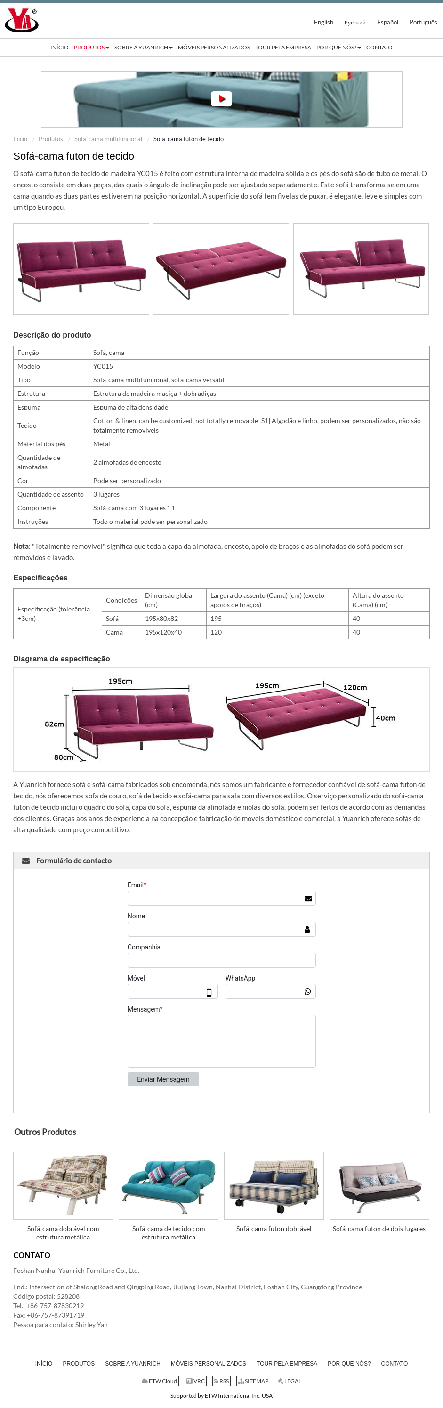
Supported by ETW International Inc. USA (221, 1395)
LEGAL (289, 1380)
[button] (91, 47)
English (323, 22)
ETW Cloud (159, 1380)
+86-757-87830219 (55, 1306)
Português (423, 22)
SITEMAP (253, 1380)
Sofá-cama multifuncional (108, 139)
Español (387, 22)
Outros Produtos (45, 1131)
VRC (195, 1380)
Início (20, 139)
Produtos (51, 139)
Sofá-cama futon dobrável (274, 1228)
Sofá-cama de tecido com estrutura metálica (168, 1232)
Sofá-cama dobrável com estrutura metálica (63, 1232)
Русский (355, 22)
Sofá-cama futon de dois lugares (379, 1228)
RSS (221, 1380)
